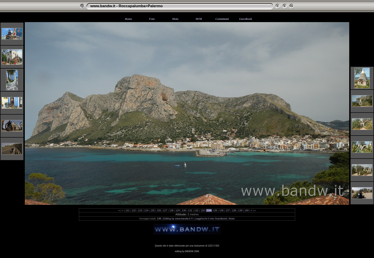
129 (177, 210)
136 (221, 210)
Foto (152, 19)
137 (227, 210)
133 (202, 210)
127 (165, 210)
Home (128, 19)
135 (215, 210)
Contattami (222, 19)
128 (171, 210)
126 (159, 210)
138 (234, 210)
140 (246, 210)
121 (127, 210)
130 (184, 210)
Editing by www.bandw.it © (178, 218)
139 (240, 210)
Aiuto (232, 218)
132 (196, 210)
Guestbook (245, 19)
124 (146, 210)
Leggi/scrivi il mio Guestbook (211, 218)
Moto (175, 19)
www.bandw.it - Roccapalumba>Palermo (126, 6)
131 (190, 210)
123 (140, 210)
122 (134, 210)
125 (152, 210)
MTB (199, 19)
